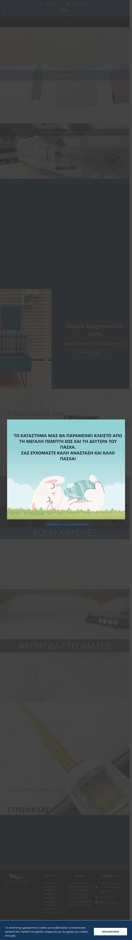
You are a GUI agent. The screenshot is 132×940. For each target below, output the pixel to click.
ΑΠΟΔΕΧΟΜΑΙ (110, 931)
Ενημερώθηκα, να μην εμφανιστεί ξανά (66, 524)
